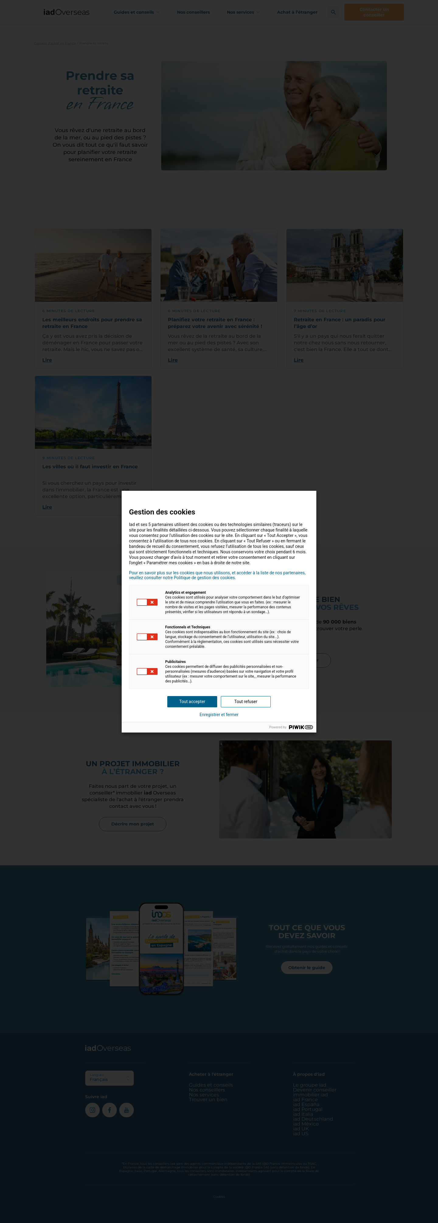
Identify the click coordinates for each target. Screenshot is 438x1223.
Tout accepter (192, 701)
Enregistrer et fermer (219, 714)
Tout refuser (245, 701)
